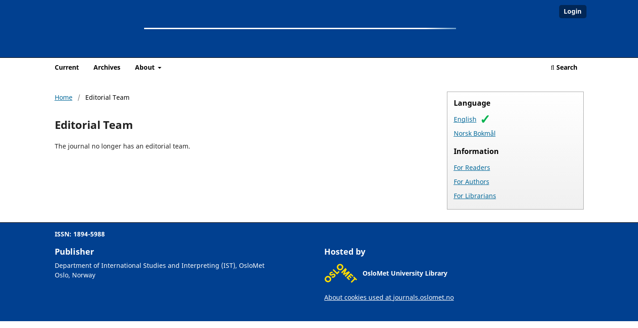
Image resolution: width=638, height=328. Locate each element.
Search (564, 67)
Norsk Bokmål (475, 133)
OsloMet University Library (405, 273)
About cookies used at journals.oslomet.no (389, 297)
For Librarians (475, 195)
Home (64, 97)
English (465, 119)
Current (67, 67)
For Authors (471, 181)
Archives (106, 67)
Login (572, 11)
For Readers (472, 167)
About (145, 67)
